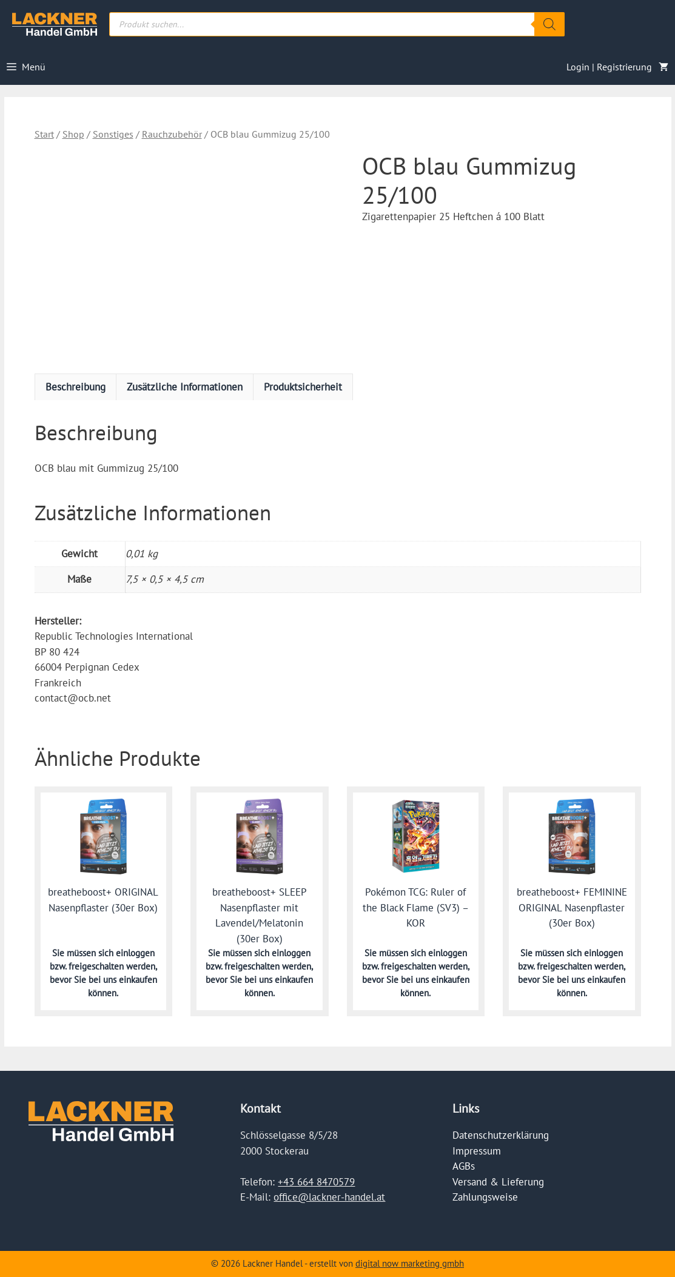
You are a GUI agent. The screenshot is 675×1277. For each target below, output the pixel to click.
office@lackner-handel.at (329, 1197)
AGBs (463, 1166)
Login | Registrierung (609, 67)
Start (44, 134)
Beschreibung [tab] (75, 387)
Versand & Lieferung (498, 1181)
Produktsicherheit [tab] (303, 387)
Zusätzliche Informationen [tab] (185, 387)
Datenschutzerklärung (500, 1135)
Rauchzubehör (172, 134)
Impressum (476, 1151)
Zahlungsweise (485, 1197)
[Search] (549, 24)
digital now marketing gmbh (409, 1263)
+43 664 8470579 (316, 1181)
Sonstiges (113, 134)
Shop (73, 134)
